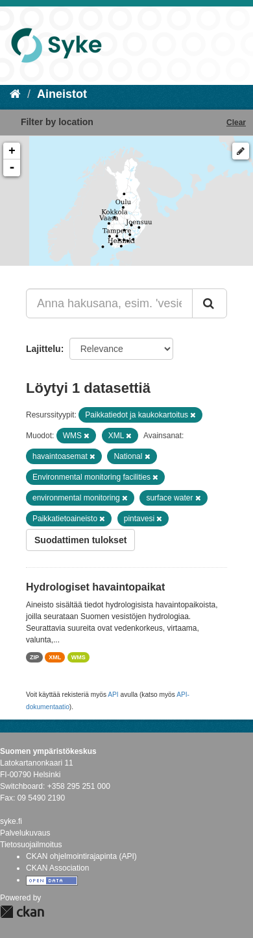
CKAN (22, 912)
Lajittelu (43, 349)
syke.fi (11, 821)
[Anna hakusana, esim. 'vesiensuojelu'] (109, 303)
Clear (236, 122)
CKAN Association (57, 868)
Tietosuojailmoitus (31, 844)
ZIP (34, 657)
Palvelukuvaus (25, 833)
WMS (78, 657)
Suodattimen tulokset (80, 540)
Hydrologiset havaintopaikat (95, 586)
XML (55, 657)
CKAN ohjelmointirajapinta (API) (81, 856)
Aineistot (62, 94)
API (113, 694)
